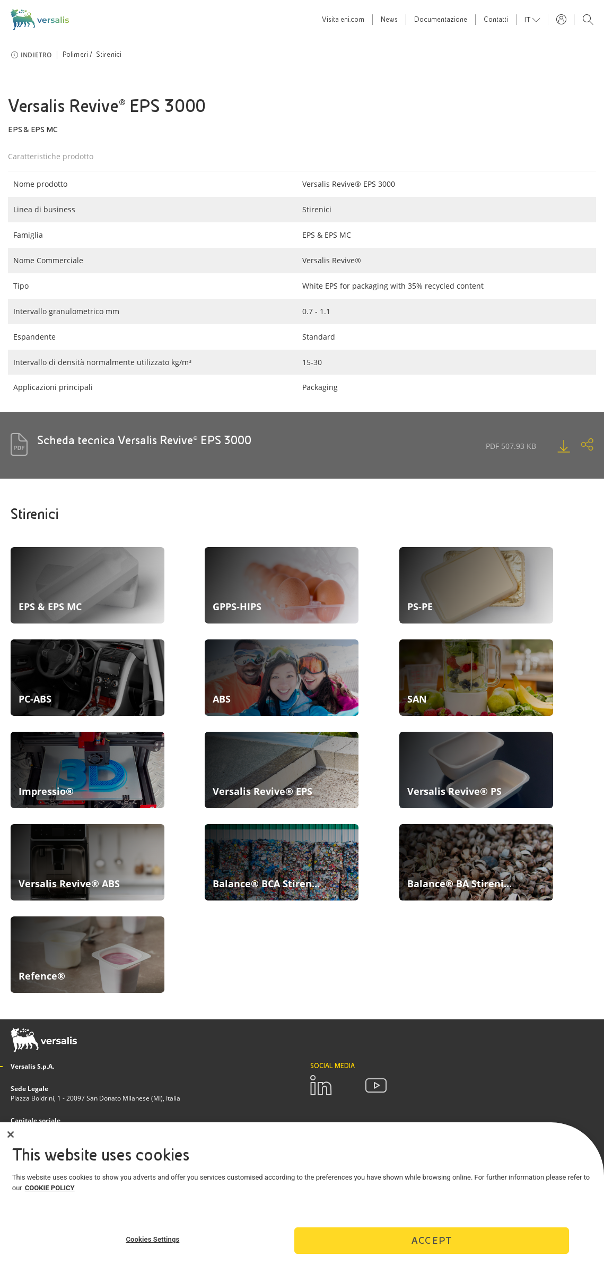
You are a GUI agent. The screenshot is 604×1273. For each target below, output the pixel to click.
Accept (432, 1240)
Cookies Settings (152, 1239)
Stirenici (109, 54)
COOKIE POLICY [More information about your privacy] (50, 1188)
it (528, 19)
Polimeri (76, 54)
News (389, 19)
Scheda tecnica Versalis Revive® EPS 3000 (144, 440)
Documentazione (440, 19)
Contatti (496, 19)
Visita (343, 19)
